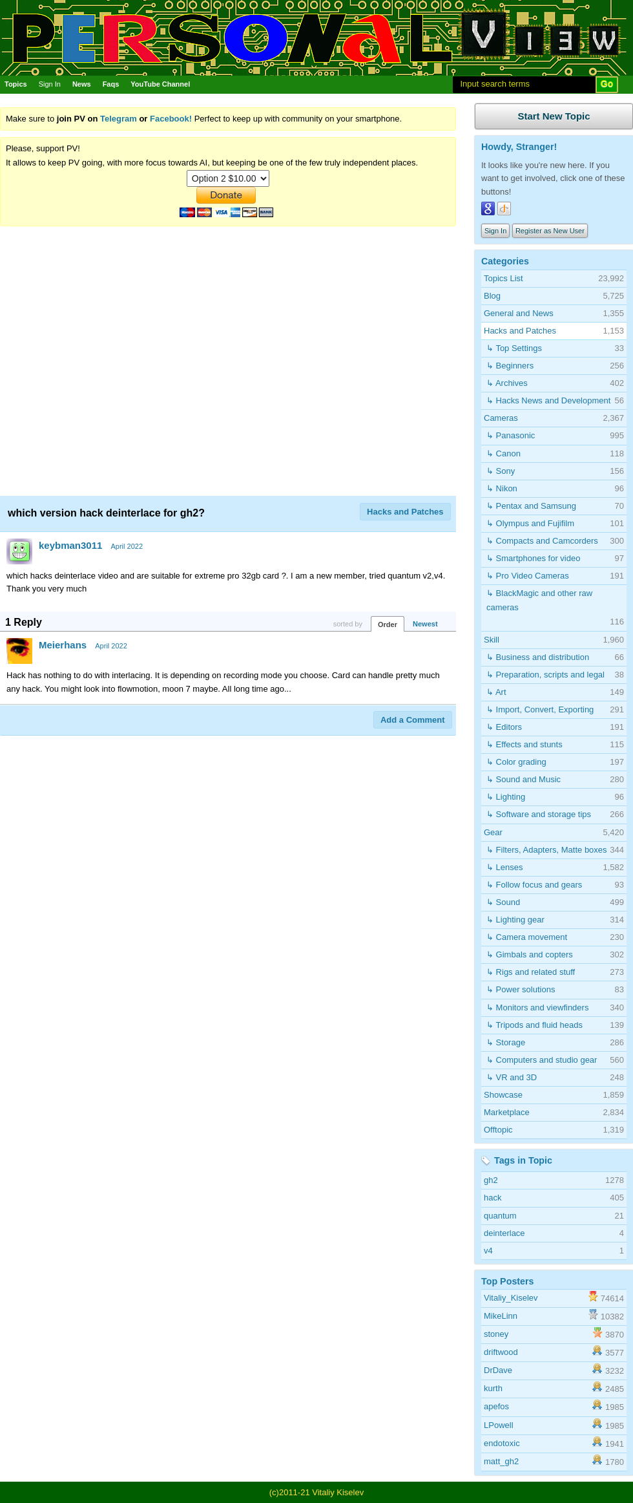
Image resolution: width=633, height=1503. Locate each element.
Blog (492, 296)
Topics (16, 84)
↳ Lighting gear (515, 919)
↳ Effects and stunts (524, 744)
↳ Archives (507, 383)
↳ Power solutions (520, 989)
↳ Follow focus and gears (534, 885)
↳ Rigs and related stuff (530, 972)
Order (387, 624)
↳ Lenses (504, 867)
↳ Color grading (516, 762)
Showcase (503, 1095)
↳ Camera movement (526, 937)
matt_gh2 (501, 1461)
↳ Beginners (510, 365)
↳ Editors (504, 727)
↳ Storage (505, 1042)
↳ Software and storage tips (538, 814)
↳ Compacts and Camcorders (542, 541)
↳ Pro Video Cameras (527, 576)
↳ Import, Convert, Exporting (540, 709)
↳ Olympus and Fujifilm (530, 523)
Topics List (503, 278)
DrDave (498, 1370)
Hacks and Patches (405, 512)
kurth (493, 1388)
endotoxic (502, 1443)
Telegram (118, 118)
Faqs (111, 84)
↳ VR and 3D (511, 1077)
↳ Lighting (505, 797)
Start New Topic (553, 116)
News (81, 84)
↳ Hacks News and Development (548, 400)
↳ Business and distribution (537, 657)
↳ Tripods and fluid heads (534, 1025)
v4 (488, 1250)
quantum (500, 1216)
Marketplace (507, 1112)
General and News (519, 313)
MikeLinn (500, 1316)
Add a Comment (412, 720)
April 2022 (126, 546)
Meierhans (63, 644)
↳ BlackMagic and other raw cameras (539, 600)
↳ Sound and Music (523, 779)
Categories (505, 261)
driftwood (501, 1352)
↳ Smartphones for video (533, 558)
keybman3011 (70, 545)
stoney (496, 1334)
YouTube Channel (160, 84)
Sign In (50, 84)
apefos (496, 1406)
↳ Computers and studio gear (541, 1060)
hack (492, 1197)
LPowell (499, 1425)
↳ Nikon (501, 488)
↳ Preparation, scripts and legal (545, 674)
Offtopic (498, 1130)
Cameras (501, 418)
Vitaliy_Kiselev (511, 1298)
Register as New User (550, 231)
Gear (493, 832)
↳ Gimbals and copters (529, 954)
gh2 (491, 1180)
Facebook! (171, 118)
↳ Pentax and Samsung (531, 506)
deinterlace (504, 1233)
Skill (491, 640)
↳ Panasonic (510, 435)
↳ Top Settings (514, 348)
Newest (425, 624)
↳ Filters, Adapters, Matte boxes (546, 850)
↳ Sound (503, 902)
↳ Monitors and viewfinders (537, 1007)
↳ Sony (500, 471)
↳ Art (496, 692)
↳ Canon (503, 453)
